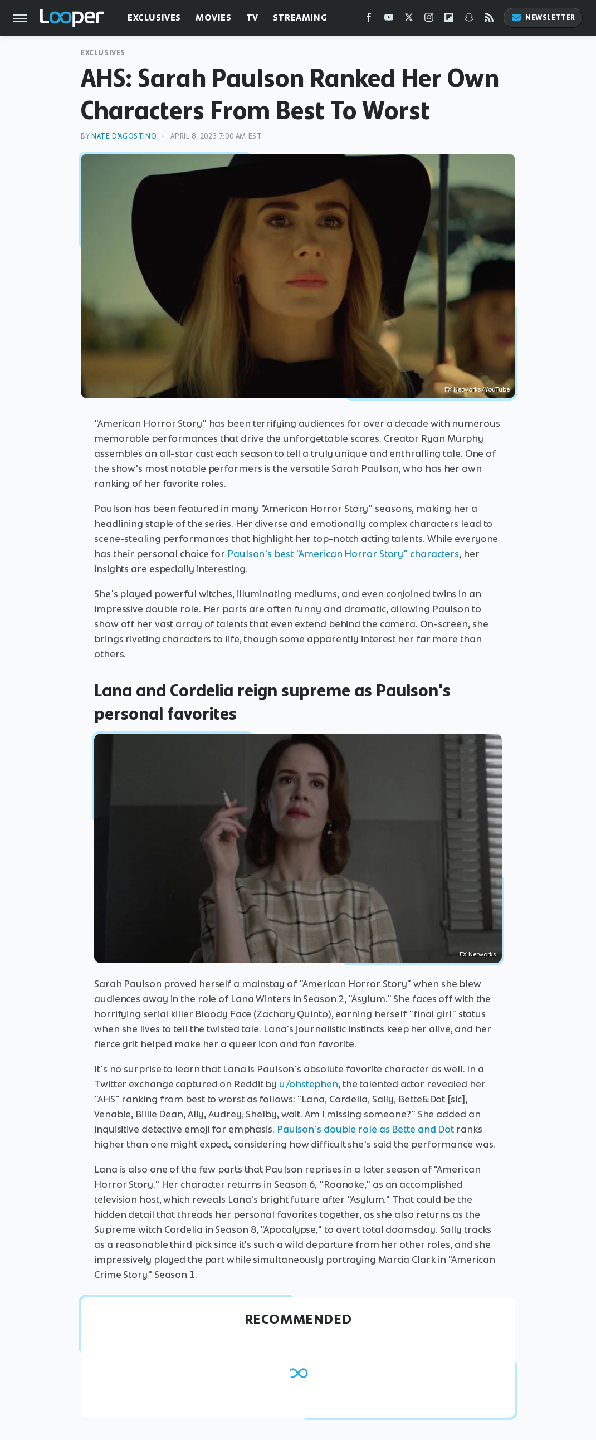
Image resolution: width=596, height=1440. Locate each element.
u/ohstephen (308, 1084)
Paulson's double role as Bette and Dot (365, 1129)
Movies (214, 17)
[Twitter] (408, 19)
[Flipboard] (449, 19)
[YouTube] (388, 19)
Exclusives (154, 17)
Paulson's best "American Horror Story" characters (343, 553)
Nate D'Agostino (124, 136)
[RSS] (489, 19)
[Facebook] (368, 19)
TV (252, 17)
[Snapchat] (469, 19)
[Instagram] (428, 19)
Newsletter (543, 17)
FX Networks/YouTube (477, 389)
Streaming (300, 17)
